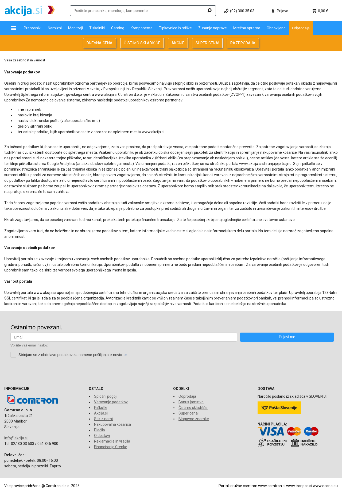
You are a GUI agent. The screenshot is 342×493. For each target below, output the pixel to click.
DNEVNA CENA (99, 43)
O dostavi (102, 435)
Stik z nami (103, 419)
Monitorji (75, 28)
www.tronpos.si (299, 486)
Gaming (117, 28)
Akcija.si (101, 413)
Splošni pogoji (105, 396)
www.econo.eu (325, 486)
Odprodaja (301, 28)
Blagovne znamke (193, 419)
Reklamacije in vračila (112, 441)
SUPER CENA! (207, 43)
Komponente (142, 28)
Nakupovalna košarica (112, 424)
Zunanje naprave (212, 28)
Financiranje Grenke (110, 447)
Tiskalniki (97, 28)
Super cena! (188, 413)
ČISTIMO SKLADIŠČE (142, 43)
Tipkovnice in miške (175, 28)
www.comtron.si (271, 486)
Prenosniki (32, 28)
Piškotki (100, 407)
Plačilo (99, 430)
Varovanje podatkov (111, 402)
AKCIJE (178, 43)
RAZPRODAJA (242, 43)
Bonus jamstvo (191, 402)
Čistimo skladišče (193, 407)
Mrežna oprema (246, 28)
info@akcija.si (16, 438)
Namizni (55, 28)
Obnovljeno (276, 28)
